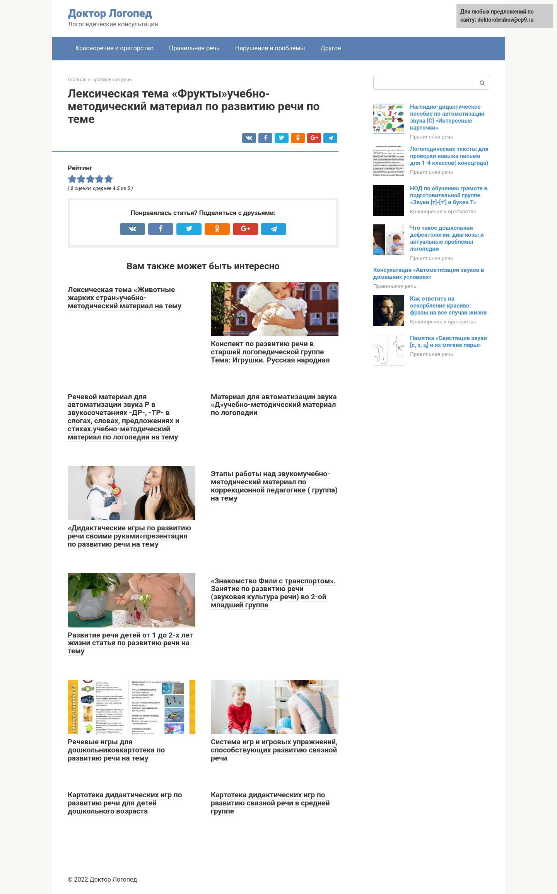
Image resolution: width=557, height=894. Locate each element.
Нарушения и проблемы (270, 48)
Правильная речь (194, 48)
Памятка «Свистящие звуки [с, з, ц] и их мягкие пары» (448, 342)
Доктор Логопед (110, 13)
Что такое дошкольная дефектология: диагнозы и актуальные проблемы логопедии (447, 238)
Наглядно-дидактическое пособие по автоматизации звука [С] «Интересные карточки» (447, 117)
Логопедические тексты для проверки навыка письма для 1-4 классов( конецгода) (449, 155)
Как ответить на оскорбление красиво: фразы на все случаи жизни (448, 305)
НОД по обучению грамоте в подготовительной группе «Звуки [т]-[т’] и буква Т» (448, 195)
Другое (331, 48)
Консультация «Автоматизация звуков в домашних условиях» (428, 273)
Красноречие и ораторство (114, 48)
